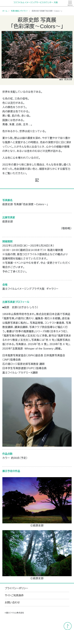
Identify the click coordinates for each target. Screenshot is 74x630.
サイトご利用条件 (14, 595)
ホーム (4, 11)
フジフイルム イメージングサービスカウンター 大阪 (35, 2)
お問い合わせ (12, 602)
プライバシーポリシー (16, 588)
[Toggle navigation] (70, 3)
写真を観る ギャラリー (19, 11)
